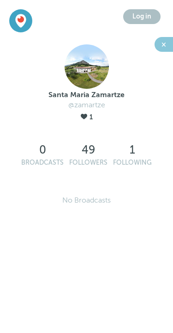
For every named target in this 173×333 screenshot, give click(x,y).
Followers (88, 162)
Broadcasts (42, 162)
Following (132, 162)
